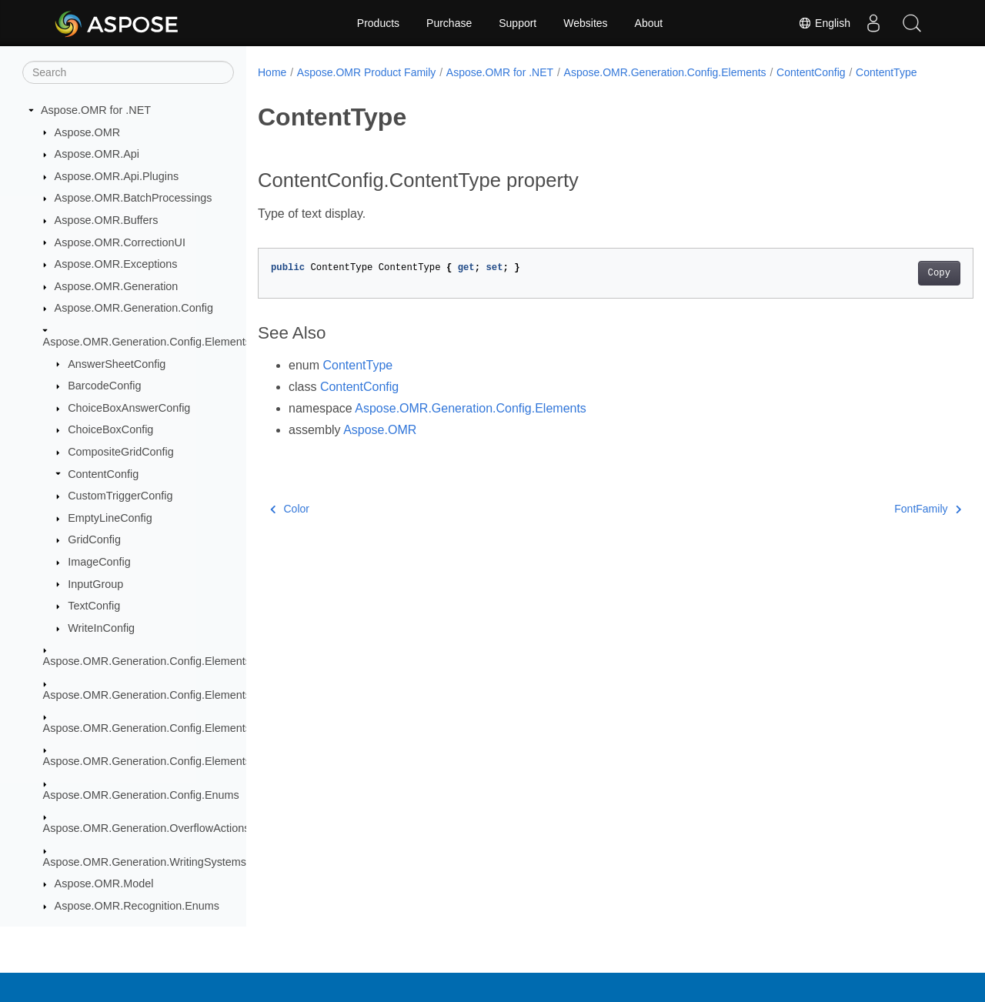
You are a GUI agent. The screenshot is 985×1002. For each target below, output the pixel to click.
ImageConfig (99, 562)
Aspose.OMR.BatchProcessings (133, 198)
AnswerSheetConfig (116, 364)
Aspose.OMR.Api (97, 154)
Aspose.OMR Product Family (366, 72)
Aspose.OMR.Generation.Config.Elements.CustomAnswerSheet (201, 661)
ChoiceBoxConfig (110, 429)
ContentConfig (103, 474)
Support (517, 23)
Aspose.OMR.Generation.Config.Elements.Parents (167, 695)
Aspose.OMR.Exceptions (116, 264)
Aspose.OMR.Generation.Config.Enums (141, 795)
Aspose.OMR (88, 132)
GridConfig (94, 539)
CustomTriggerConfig (120, 495)
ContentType (298, 88)
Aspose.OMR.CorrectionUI (120, 242)
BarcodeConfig (104, 385)
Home (272, 72)
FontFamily (878, 525)
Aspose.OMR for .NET (96, 110)
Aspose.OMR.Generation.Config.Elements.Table (162, 761)
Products (378, 23)
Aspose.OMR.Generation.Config (134, 308)
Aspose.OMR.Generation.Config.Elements (147, 342)
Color (289, 525)
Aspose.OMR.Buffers (107, 220)
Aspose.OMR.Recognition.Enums (137, 906)
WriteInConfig (101, 628)
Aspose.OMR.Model (104, 883)
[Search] (128, 72)
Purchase (449, 23)
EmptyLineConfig (110, 518)
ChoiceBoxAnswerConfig (129, 408)
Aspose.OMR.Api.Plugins (117, 176)
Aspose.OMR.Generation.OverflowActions (146, 828)
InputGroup (95, 584)
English (824, 23)
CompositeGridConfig (121, 452)
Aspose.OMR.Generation (117, 286)
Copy (889, 289)
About (649, 23)
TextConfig (94, 606)
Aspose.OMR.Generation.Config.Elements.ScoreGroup (178, 728)
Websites (585, 23)
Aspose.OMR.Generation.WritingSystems (144, 862)
